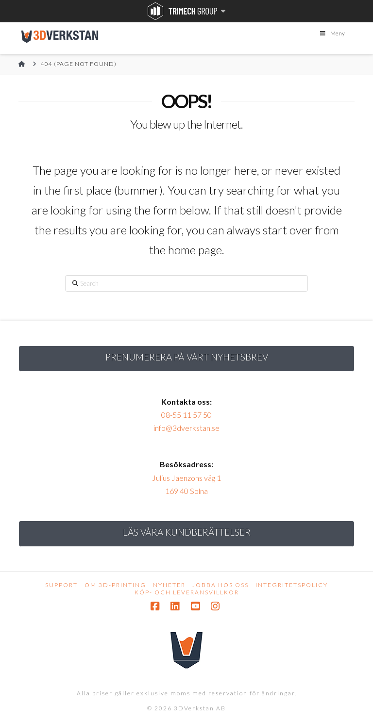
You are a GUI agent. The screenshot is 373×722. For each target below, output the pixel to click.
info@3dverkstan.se (186, 427)
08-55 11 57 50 (186, 414)
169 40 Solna (186, 490)
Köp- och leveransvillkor (187, 592)
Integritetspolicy (291, 585)
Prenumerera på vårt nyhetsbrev (186, 356)
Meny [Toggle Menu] (332, 33)
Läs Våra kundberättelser (187, 532)
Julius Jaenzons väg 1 (186, 477)
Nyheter (169, 585)
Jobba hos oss (220, 585)
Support (61, 585)
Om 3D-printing (115, 585)
